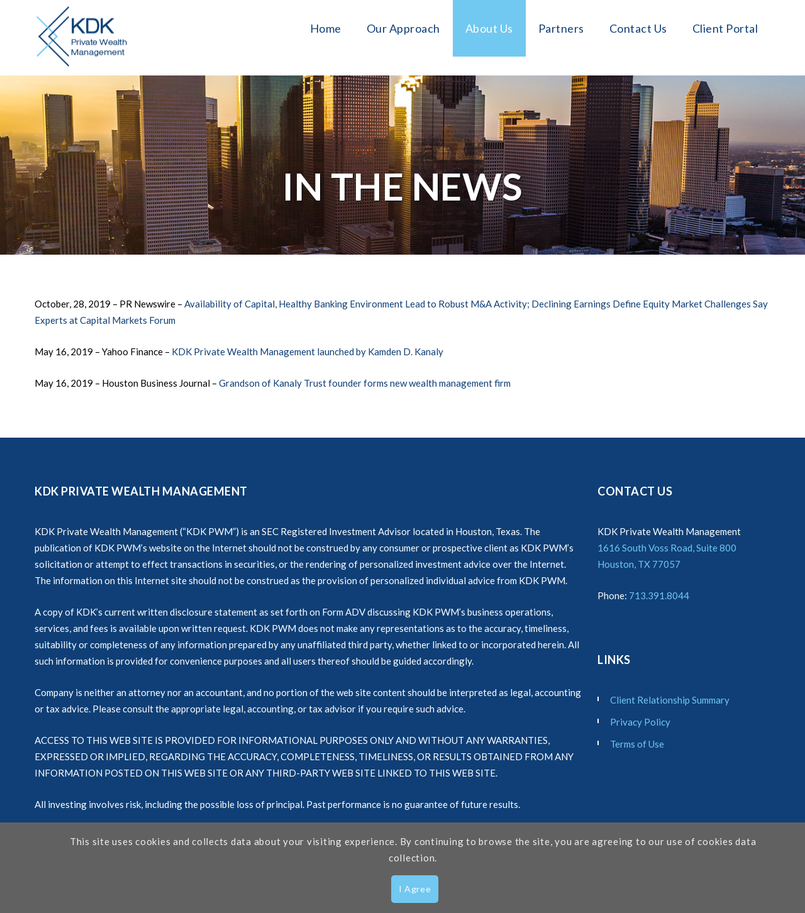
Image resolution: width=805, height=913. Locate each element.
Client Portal (725, 28)
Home (325, 28)
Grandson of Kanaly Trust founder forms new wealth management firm (365, 383)
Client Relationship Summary (670, 700)
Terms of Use (637, 744)
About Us (489, 28)
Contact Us (638, 28)
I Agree (415, 888)
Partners (561, 28)
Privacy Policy (640, 722)
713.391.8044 (659, 595)
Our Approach (403, 28)
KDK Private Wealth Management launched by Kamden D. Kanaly (307, 351)
